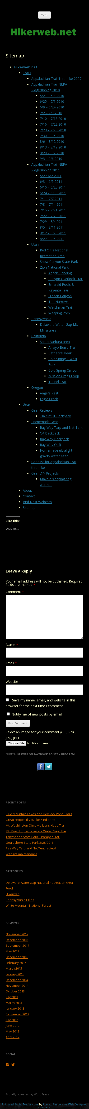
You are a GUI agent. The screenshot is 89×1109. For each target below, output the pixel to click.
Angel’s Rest (49, 393)
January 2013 (15, 1008)
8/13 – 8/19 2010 (53, 147)
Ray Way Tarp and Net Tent (61, 427)
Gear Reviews (41, 410)
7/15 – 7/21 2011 (53, 210)
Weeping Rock (59, 313)
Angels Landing (60, 273)
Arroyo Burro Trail (62, 347)
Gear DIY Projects (45, 473)
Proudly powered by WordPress (27, 1094)
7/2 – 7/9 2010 (51, 113)
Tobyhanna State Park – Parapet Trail (33, 837)
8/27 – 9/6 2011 (52, 238)
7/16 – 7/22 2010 (53, 124)
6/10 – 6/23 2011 (53, 187)
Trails (27, 73)
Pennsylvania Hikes (20, 900)
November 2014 (17, 985)
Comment (15, 591)
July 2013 (12, 997)
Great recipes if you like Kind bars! (30, 820)
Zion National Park (54, 267)
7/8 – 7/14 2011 (52, 204)
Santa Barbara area (55, 341)
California (38, 336)
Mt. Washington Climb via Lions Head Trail (35, 825)
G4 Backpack (50, 433)
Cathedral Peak (60, 353)
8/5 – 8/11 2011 (52, 227)
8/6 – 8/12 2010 (52, 141)
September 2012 (17, 1014)
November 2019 (17, 934)
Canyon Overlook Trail (65, 278)
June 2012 (12, 1025)
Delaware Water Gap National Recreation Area (39, 882)
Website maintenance (21, 854)
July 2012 (12, 1020)
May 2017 (12, 951)
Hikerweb (12, 894)
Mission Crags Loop (63, 376)
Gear (26, 404)
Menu (44, 15)
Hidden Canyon (60, 296)
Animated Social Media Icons (20, 1104)
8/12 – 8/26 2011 (53, 233)
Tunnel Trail (57, 381)
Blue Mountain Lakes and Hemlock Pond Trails (39, 814)
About (27, 490)
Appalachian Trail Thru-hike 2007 (56, 78)
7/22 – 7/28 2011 (53, 216)
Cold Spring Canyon (63, 370)
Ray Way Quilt (50, 444)
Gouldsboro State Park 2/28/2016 (29, 842)
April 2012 (12, 1037)
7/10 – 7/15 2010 (53, 118)
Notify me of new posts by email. (36, 714)
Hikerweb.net (25, 67)
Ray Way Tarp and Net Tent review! (31, 848)
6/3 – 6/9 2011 (51, 181)
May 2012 (12, 1031)
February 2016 (16, 963)
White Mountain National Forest (28, 905)
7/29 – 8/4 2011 (52, 221)
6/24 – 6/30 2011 (53, 193)
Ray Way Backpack (54, 439)
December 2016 (17, 957)
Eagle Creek (49, 399)
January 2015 (15, 974)
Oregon (37, 387)
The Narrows (58, 301)
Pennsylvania (41, 319)
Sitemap (29, 507)
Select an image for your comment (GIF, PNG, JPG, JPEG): (41, 735)
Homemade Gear (44, 421)
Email (11, 663)
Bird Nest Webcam (37, 502)
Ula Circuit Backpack (55, 416)
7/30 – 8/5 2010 (52, 135)
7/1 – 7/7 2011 (51, 198)
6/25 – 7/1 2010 (52, 101)
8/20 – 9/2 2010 (52, 153)
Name (12, 644)
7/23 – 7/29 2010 (53, 130)
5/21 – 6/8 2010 (52, 95)
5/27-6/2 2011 (50, 176)
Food (9, 888)
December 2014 (17, 980)
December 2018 (17, 940)
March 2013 (14, 1003)
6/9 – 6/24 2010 (52, 107)
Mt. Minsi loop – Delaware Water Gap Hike (36, 831)
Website (12, 681)
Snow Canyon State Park (59, 261)
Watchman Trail (60, 307)
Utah (35, 244)
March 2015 (14, 968)
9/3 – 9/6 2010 (51, 158)
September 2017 (17, 945)
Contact (29, 496)
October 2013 (15, 991)
